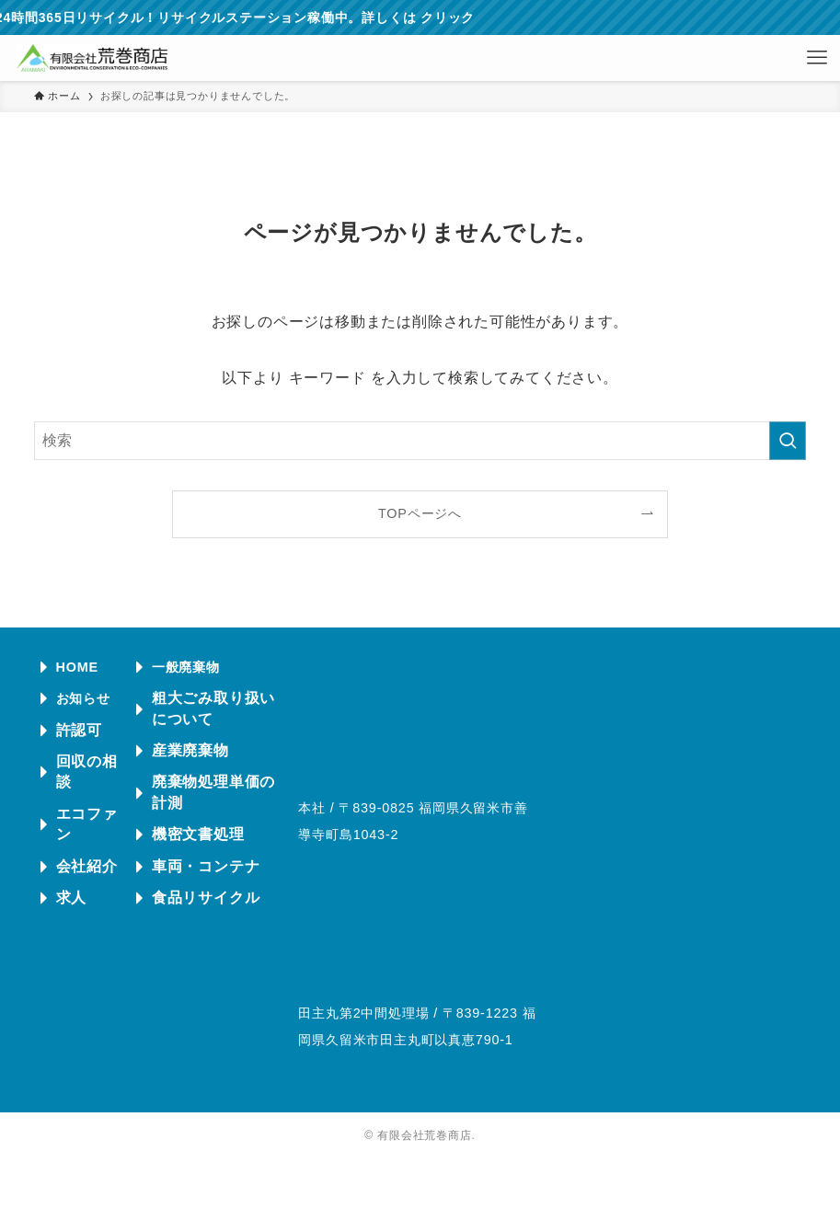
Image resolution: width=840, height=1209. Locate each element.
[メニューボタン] (817, 58)
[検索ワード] (420, 440)
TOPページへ (420, 513)
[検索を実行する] (787, 440)
